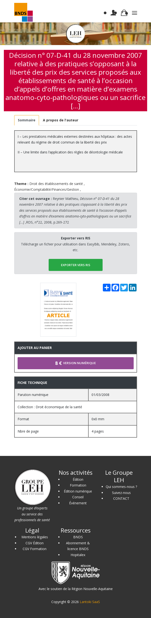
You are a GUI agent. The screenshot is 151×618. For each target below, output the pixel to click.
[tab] (26, 120)
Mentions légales (34, 537)
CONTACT (121, 498)
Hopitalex (78, 554)
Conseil (78, 497)
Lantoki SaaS (90, 601)
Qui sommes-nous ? (121, 486)
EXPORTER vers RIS (75, 265)
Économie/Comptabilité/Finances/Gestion (46, 189)
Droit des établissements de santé (56, 183)
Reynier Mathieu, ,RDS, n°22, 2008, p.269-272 (75, 210)
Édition (78, 479)
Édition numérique (78, 491)
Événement (78, 503)
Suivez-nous (121, 492)
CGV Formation (34, 548)
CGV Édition (35, 543)
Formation (78, 485)
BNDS (78, 537)
